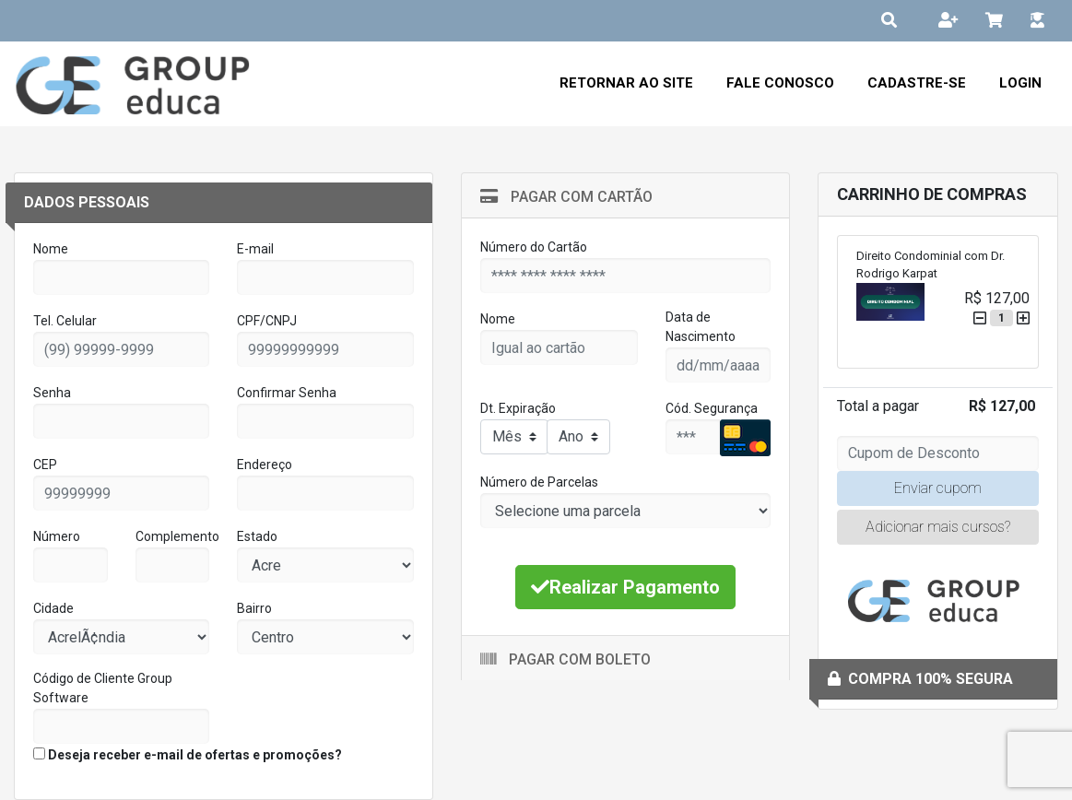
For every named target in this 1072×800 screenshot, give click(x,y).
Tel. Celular (65, 320)
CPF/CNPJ (267, 320)
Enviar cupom (938, 488)
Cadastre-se (916, 83)
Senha (52, 392)
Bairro (254, 608)
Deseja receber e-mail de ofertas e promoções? (187, 754)
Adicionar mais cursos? (938, 526)
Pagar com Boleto (565, 659)
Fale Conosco (780, 83)
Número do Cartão (533, 247)
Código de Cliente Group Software (102, 688)
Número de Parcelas (539, 482)
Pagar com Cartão (566, 197)
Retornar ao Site (626, 83)
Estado (257, 536)
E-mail (255, 248)
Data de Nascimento (701, 327)
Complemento (177, 536)
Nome (50, 248)
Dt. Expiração (518, 408)
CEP (45, 464)
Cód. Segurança (712, 408)
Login (1020, 83)
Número (56, 536)
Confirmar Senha (286, 392)
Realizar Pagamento (625, 587)
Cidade (53, 608)
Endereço (264, 464)
